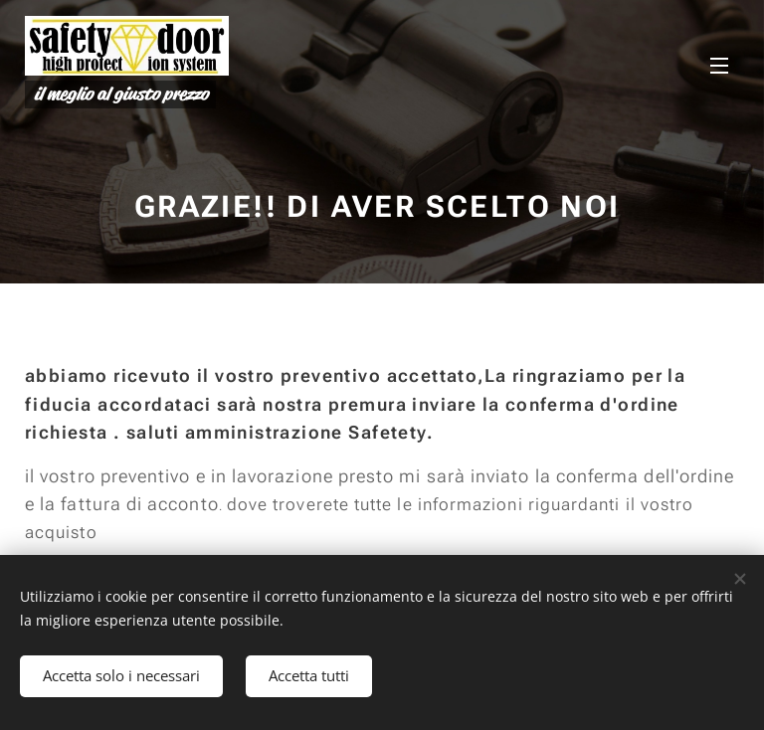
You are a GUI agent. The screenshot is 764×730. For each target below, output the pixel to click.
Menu (719, 66)
